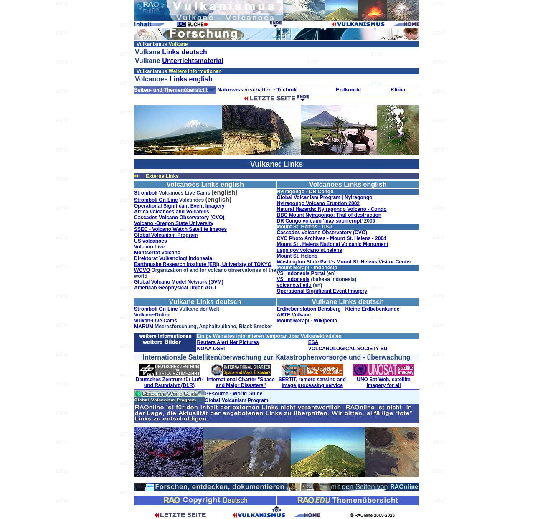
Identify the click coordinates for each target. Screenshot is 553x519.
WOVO (142, 270)
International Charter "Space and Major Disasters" (240, 382)
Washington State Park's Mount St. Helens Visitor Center (344, 262)
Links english (191, 79)
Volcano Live (149, 247)
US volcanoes (150, 241)
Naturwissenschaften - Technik (257, 89)
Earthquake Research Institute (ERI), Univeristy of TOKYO (202, 264)
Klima (398, 89)
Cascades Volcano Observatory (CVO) (179, 217)
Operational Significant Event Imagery (179, 206)
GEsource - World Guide (233, 394)
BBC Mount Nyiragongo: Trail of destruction (329, 215)
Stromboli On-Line (156, 200)
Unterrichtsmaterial (192, 60)
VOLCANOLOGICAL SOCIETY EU (348, 349)
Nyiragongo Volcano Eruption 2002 (318, 203)
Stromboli (145, 193)
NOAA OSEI (211, 349)
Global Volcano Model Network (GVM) (178, 282)
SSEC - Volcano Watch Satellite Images (180, 229)
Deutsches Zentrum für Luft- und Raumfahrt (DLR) (169, 382)
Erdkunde (348, 89)
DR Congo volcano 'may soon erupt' (320, 221)
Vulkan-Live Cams (155, 321)
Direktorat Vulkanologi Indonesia (173, 258)
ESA (313, 342)
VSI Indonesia (293, 279)
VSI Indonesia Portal (301, 273)
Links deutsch (184, 52)
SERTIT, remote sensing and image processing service (312, 382)
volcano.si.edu (294, 285)
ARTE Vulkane (294, 315)
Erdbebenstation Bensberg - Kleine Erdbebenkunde (338, 309)
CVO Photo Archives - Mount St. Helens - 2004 (331, 238)
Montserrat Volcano (157, 253)
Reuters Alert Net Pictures (228, 342)
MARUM (143, 326)
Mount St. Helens (297, 256)
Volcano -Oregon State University (173, 223)
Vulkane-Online (152, 315)
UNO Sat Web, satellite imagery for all (383, 382)
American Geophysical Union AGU (175, 288)
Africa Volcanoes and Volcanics (171, 212)
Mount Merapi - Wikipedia (307, 321)
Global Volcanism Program (166, 235)
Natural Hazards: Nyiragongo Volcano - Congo (332, 209)
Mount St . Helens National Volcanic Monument (332, 244)
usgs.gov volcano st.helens (309, 250)
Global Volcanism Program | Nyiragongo (325, 197)
